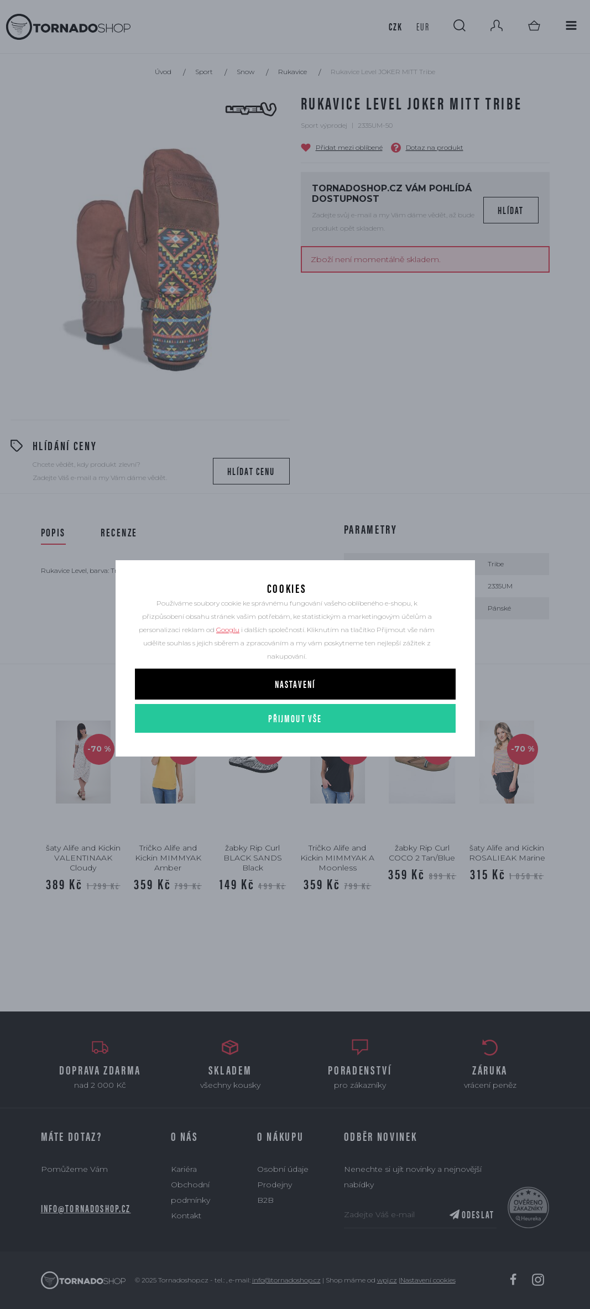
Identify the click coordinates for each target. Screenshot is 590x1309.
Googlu (227, 653)
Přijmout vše (295, 742)
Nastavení (295, 708)
